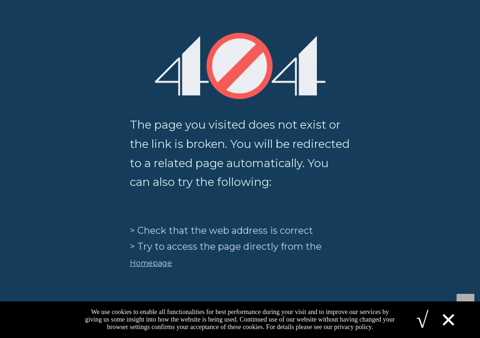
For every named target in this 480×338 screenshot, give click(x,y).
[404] (240, 66)
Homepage (151, 263)
